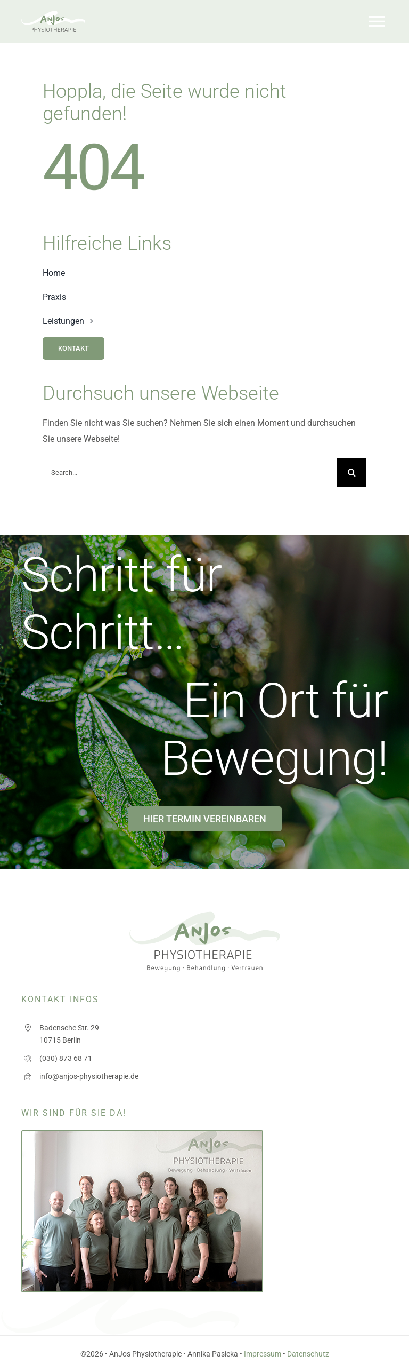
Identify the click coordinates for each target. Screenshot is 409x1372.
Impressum (262, 1354)
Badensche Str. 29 (69, 1028)
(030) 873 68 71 (65, 1058)
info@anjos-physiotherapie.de (88, 1076)
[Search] (351, 472)
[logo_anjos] (53, 15)
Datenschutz (308, 1354)
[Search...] (190, 472)
